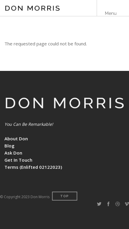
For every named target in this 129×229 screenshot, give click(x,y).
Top (64, 196)
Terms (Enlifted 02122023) (33, 167)
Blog (9, 146)
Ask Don (13, 153)
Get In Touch (18, 160)
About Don (16, 138)
